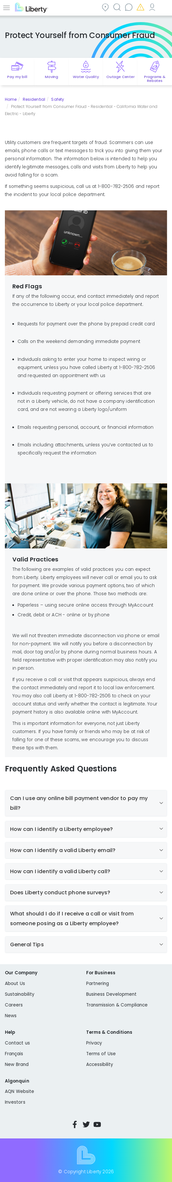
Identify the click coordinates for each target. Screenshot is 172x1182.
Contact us (128, 7)
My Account (152, 7)
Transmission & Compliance (117, 1005)
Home (11, 99)
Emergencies (140, 7)
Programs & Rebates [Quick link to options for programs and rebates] (154, 78)
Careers (14, 1005)
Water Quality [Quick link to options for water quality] (86, 76)
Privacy (94, 1043)
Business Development (111, 994)
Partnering (97, 983)
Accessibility (99, 1064)
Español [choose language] (163, 7)
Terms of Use (101, 1054)
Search (117, 7)
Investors (15, 1102)
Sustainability (19, 994)
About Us (15, 983)
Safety (57, 99)
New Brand (17, 1064)
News (11, 1016)
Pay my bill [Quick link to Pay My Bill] (17, 76)
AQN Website (19, 1091)
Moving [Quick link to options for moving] (51, 76)
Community (105, 7)
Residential (34, 99)
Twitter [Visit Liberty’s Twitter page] (86, 1124)
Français (14, 1054)
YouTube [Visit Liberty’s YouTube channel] (97, 1124)
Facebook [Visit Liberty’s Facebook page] (75, 1124)
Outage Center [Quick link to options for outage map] (120, 76)
